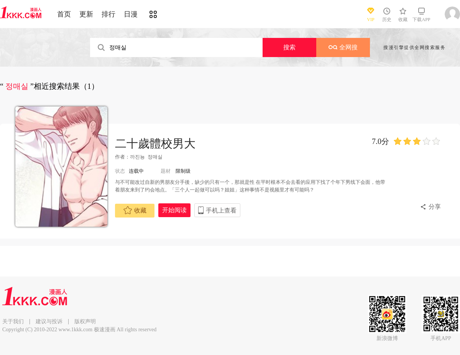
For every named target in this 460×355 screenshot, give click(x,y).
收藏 (134, 210)
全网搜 (343, 47)
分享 (435, 206)
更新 (86, 14)
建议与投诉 (49, 321)
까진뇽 (137, 157)
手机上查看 (221, 210)
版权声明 (85, 321)
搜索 (289, 47)
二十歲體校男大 (155, 143)
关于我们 (13, 321)
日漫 (131, 14)
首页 (64, 14)
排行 (108, 14)
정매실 (155, 157)
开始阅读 (174, 210)
